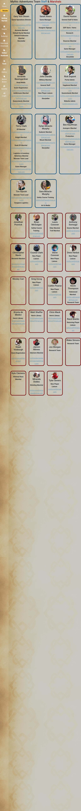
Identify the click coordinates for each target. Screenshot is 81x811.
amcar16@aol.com (21, 85)
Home (5, 4)
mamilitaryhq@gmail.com (45, 83)
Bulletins (5, 34)
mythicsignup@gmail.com (21, 90)
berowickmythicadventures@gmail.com (18, 266)
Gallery (5, 70)
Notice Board (5, 79)
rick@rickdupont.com (70, 83)
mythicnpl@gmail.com (46, 96)
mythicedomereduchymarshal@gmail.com (36, 360)
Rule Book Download (5, 42)
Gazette (5, 87)
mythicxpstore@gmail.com (70, 30)
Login (5, 94)
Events (5, 27)
